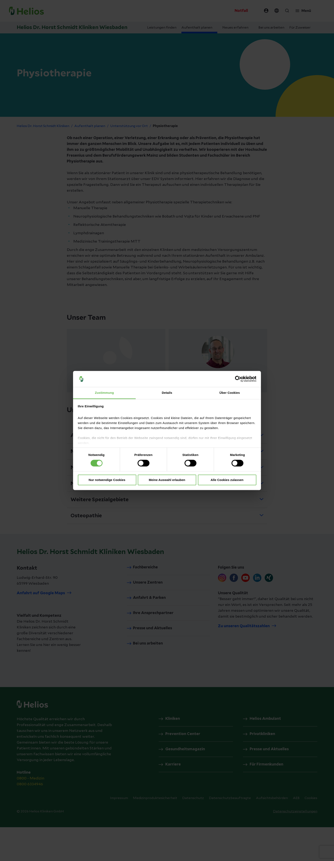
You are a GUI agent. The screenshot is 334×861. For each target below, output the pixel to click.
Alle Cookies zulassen (227, 480)
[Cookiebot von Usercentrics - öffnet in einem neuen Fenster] (238, 379)
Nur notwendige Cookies (107, 480)
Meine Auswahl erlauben (167, 480)
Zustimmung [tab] (104, 392)
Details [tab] (167, 392)
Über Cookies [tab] (229, 392)
